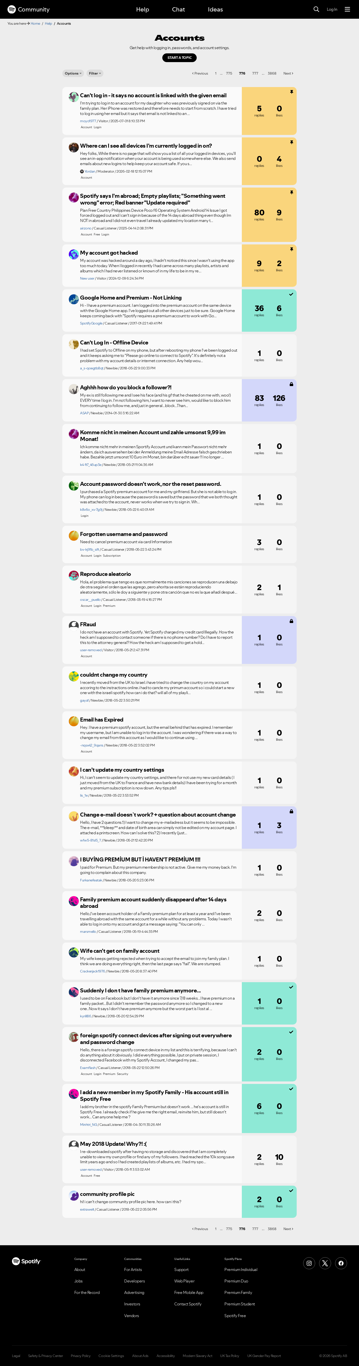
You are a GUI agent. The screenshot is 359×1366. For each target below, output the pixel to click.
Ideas (215, 9)
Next (287, 73)
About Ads (140, 1356)
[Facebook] (341, 1263)
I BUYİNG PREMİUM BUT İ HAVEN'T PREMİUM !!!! (140, 859)
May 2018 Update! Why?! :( (113, 1144)
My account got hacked (109, 252)
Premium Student (239, 1304)
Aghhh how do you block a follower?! (126, 387)
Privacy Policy (80, 1356)
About (79, 1269)
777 (255, 73)
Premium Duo (236, 1281)
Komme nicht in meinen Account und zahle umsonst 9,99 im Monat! (153, 435)
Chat (178, 9)
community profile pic (107, 1194)
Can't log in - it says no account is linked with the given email (153, 95)
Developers (134, 1281)
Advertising (134, 1292)
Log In (332, 9)
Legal (16, 1356)
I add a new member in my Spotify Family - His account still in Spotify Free (154, 1095)
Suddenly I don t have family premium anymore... (140, 990)
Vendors (131, 1315)
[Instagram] (309, 1263)
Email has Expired (101, 719)
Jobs (78, 1281)
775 (229, 73)
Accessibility (166, 1356)
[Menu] (347, 9)
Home (35, 23)
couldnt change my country (114, 674)
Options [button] (72, 73)
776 (242, 73)
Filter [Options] (93, 73)
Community (28, 9)
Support (181, 1269)
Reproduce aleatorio (105, 574)
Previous (201, 73)
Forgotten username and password (124, 534)
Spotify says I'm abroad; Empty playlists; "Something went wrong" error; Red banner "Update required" (152, 199)
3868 (272, 73)
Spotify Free (235, 1315)
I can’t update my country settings (122, 769)
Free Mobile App (188, 1292)
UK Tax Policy (229, 1356)
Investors (132, 1304)
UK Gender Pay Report (264, 1356)
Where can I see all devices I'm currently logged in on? (146, 145)
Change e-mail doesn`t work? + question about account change (158, 814)
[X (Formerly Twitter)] (325, 1263)
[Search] (316, 9)
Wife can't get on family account (119, 950)
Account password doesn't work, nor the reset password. (150, 484)
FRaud (88, 624)
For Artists (133, 1269)
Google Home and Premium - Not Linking (131, 297)
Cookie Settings (111, 1356)
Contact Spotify (188, 1304)
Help (142, 9)
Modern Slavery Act (197, 1356)
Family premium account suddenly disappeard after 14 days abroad (153, 902)
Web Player (184, 1281)
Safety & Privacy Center (45, 1356)
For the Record (87, 1292)
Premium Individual (240, 1269)
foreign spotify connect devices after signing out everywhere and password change (156, 1038)
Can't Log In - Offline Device (114, 342)
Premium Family (238, 1292)
